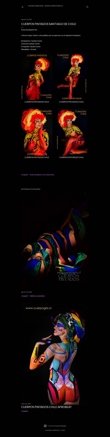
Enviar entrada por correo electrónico (42, 175)
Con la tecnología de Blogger (55, 425)
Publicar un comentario (37, 296)
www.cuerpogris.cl (54, 6)
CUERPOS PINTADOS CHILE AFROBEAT (46, 407)
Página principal (35, 6)
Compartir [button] (24, 175)
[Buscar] (87, 6)
